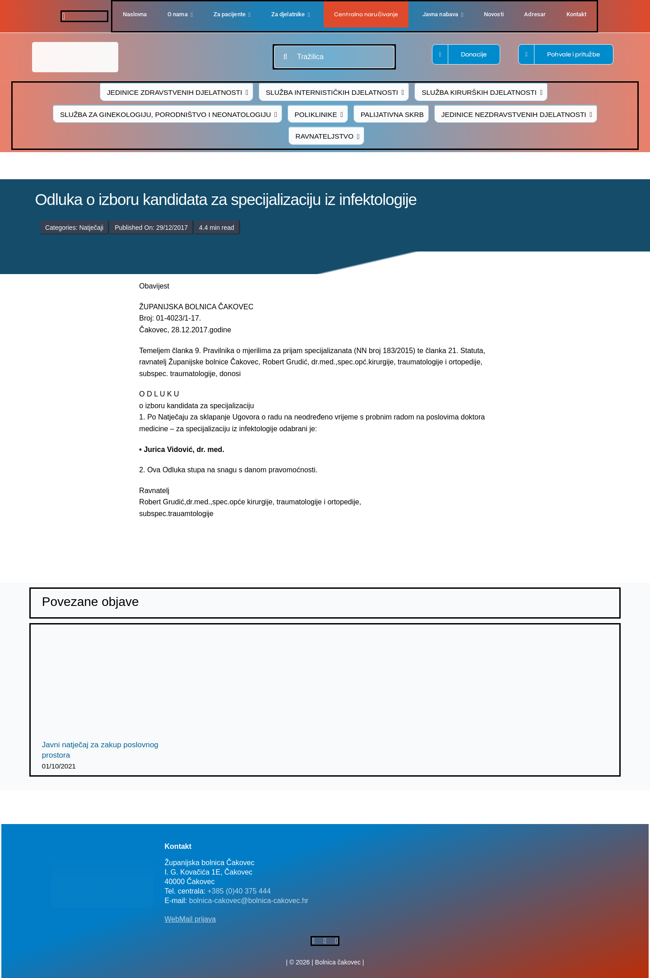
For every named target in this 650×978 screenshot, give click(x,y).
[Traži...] (285, 57)
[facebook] (63, 16)
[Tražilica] (334, 57)
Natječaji (91, 227)
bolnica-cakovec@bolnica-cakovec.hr (248, 900)
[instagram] (336, 941)
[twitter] (325, 941)
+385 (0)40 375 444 (239, 891)
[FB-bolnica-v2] (475, 841)
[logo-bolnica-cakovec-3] (204, 541)
